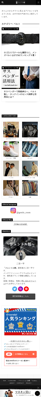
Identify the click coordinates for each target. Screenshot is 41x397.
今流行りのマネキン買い (20, 341)
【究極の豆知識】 (20, 224)
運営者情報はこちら (20, 296)
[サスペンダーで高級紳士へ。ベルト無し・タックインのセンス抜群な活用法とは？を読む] (20, 84)
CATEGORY (12, 380)
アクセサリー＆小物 (11, 29)
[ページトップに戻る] (37, 393)
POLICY (29, 383)
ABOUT (11, 383)
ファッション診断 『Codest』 (28, 380)
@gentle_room (20, 211)
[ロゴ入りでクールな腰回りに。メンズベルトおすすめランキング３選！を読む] (20, 43)
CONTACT (20, 383)
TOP (4, 380)
